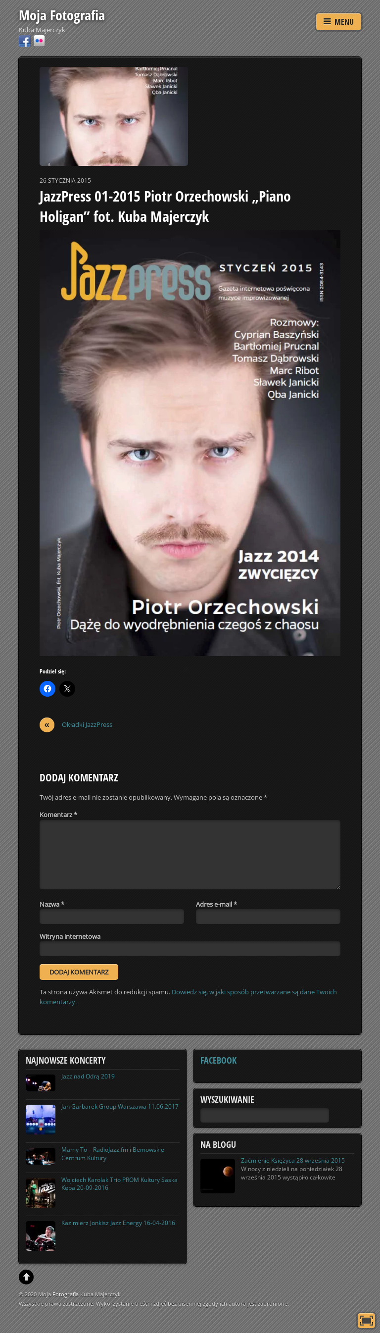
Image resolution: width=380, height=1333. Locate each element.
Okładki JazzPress (76, 724)
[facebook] (25, 40)
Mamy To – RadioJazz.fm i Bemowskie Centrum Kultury (112, 1153)
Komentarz (58, 814)
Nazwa (52, 904)
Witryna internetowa (70, 936)
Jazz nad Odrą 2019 (88, 1076)
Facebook (218, 1060)
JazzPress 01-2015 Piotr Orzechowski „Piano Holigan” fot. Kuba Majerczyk (165, 206)
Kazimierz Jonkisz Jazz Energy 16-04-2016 (118, 1223)
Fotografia (65, 1294)
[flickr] (39, 40)
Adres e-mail (216, 904)
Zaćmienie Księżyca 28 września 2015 (293, 1160)
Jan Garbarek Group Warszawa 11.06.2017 (120, 1106)
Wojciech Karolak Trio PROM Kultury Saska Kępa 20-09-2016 (119, 1184)
